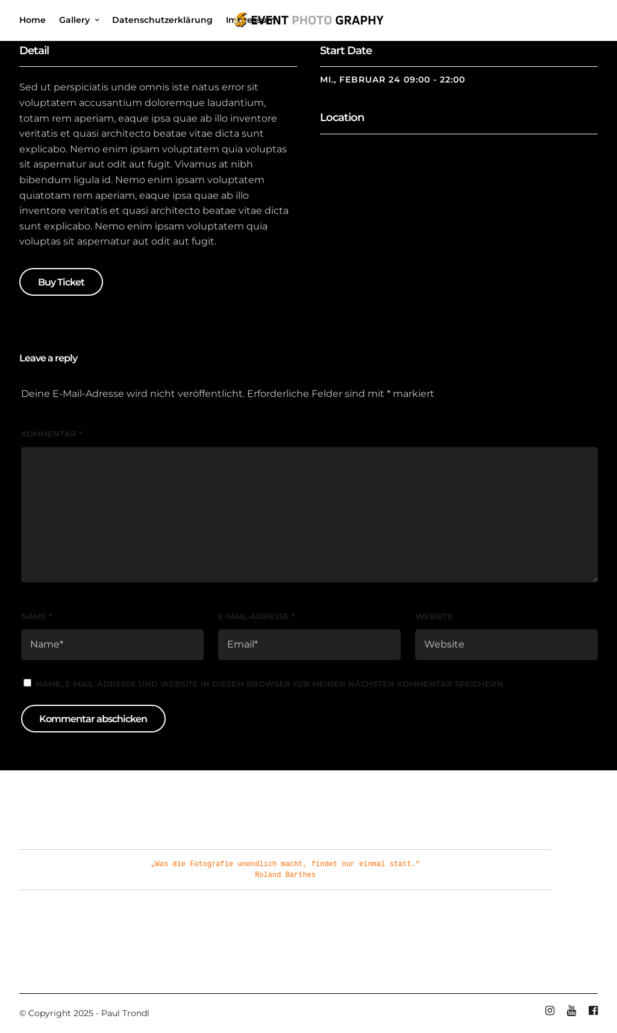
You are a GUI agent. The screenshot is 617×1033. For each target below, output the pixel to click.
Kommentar (51, 433)
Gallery (74, 19)
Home (32, 19)
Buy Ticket (61, 282)
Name (36, 616)
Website (434, 616)
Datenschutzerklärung (162, 19)
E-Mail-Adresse (256, 616)
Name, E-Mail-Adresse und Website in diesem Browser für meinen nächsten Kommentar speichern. (270, 683)
